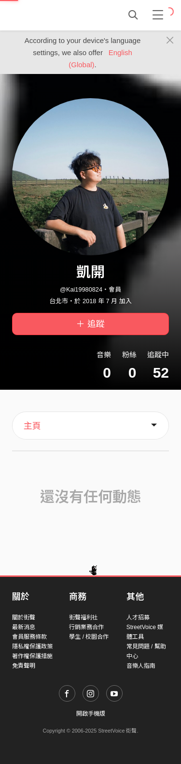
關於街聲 (23, 617)
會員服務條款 (29, 636)
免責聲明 (23, 665)
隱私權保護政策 (32, 646)
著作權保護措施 (32, 656)
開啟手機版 (90, 713)
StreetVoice (52, 15)
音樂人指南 (140, 665)
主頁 (32, 426)
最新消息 (23, 627)
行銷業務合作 (86, 627)
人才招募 (138, 617)
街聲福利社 (83, 617)
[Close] (170, 40)
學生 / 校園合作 (89, 636)
